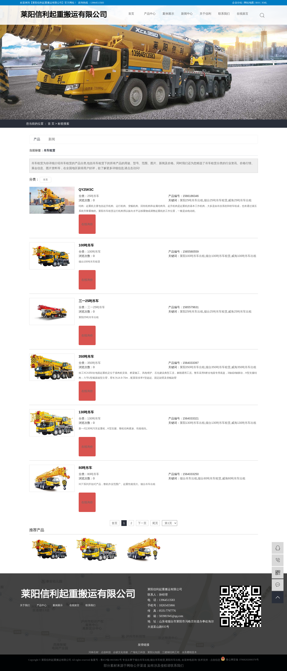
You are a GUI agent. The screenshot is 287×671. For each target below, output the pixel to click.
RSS (257, 2)
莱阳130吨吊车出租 (192, 422)
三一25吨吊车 (89, 301)
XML (264, 2)
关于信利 (205, 13)
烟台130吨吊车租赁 (218, 422)
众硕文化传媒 (120, 652)
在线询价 (87, 224)
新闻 (51, 139)
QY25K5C (86, 189)
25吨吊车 (93, 196)
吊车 (45, 179)
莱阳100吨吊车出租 (192, 256)
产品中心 (150, 13)
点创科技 (106, 652)
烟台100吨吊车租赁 (218, 256)
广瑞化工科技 (137, 652)
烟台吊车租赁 (157, 659)
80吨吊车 (85, 468)
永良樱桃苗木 (189, 652)
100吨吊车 (86, 245)
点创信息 (215, 659)
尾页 (155, 523)
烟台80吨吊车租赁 (209, 478)
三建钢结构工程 (170, 652)
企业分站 (237, 2)
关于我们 (25, 605)
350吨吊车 (86, 356)
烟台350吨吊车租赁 (218, 367)
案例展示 (168, 13)
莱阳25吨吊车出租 (191, 200)
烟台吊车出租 (188, 478)
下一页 (142, 523)
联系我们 (224, 13)
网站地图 (249, 2)
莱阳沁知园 (154, 652)
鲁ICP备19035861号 (111, 659)
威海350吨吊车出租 (243, 367)
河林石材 (93, 652)
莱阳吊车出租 (173, 659)
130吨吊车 (86, 412)
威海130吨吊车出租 (243, 422)
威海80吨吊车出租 (234, 478)
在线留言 (242, 13)
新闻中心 (187, 13)
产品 (37, 139)
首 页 (51, 123)
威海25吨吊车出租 (240, 200)
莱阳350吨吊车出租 (192, 367)
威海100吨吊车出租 (243, 256)
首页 (131, 13)
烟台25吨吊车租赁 (215, 200)
